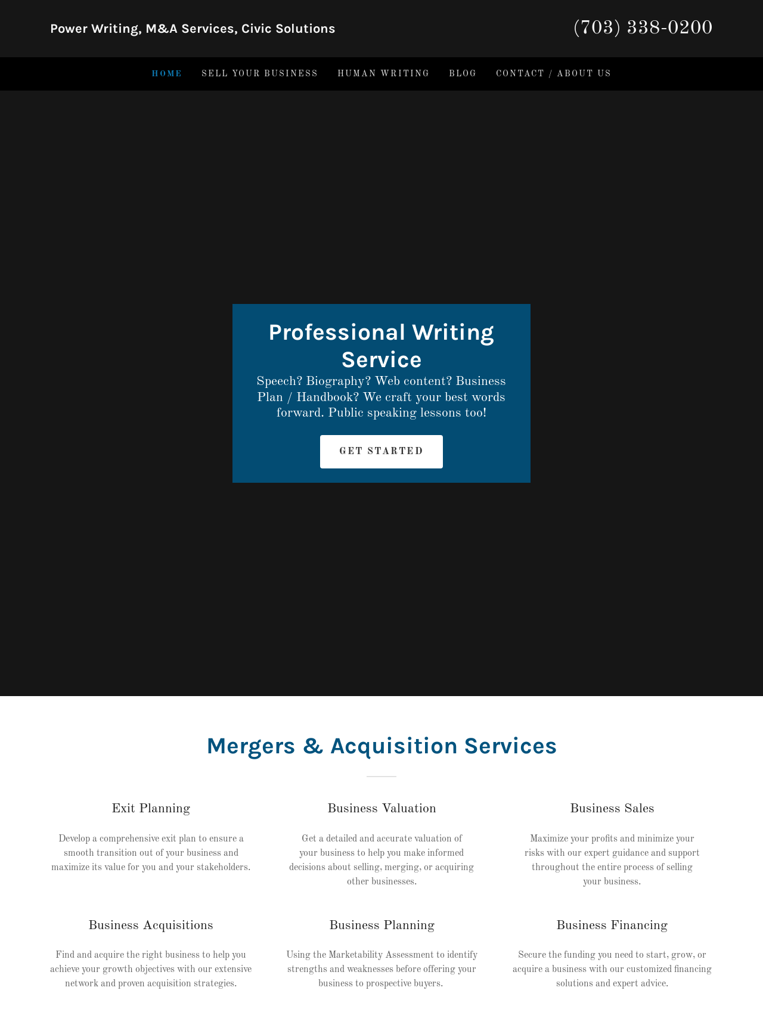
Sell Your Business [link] (259, 74)
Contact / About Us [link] (554, 74)
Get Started (381, 452)
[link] (216, 30)
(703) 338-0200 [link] (643, 28)
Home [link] (166, 74)
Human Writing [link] (383, 74)
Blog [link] (463, 74)
